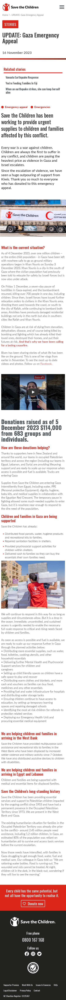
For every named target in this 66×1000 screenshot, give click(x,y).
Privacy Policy (25, 990)
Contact (37, 990)
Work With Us (27, 984)
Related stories (15, 69)
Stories (10, 24)
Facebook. (46, 364)
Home (5, 15)
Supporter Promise (11, 984)
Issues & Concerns (43, 984)
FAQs (56, 984)
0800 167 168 (33, 940)
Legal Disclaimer (10, 990)
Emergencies (42, 107)
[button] (33, 392)
